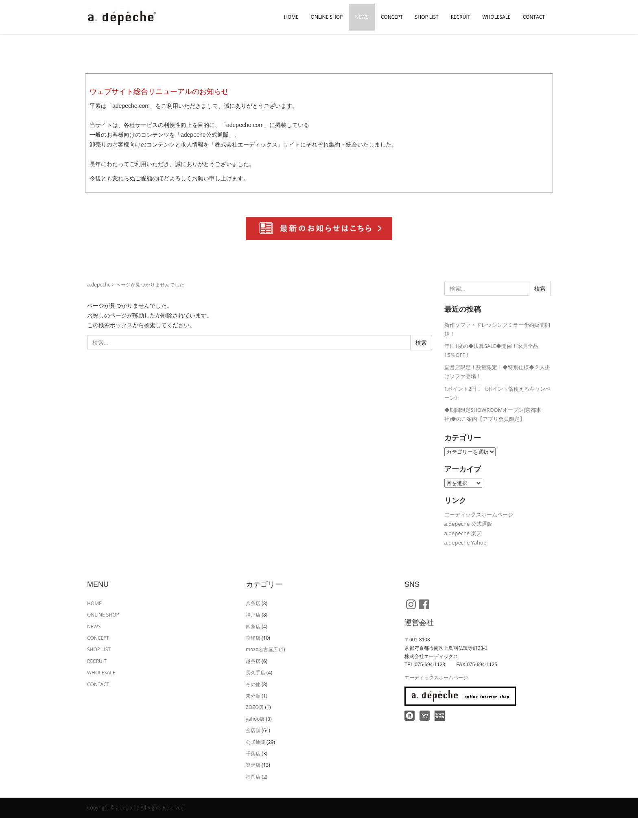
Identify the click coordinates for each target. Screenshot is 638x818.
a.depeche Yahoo (465, 542)
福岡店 (253, 776)
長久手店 (255, 672)
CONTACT (534, 16)
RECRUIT (460, 16)
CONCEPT (392, 16)
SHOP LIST (427, 16)
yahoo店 (255, 718)
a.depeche (99, 284)
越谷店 (253, 661)
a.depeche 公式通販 (468, 523)
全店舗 (253, 730)
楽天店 (253, 764)
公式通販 (255, 742)
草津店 (253, 637)
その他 (253, 684)
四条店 (253, 626)
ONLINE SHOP (327, 16)
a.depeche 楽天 (463, 533)
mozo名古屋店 (262, 649)
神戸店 (253, 614)
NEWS (361, 16)
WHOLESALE (496, 16)
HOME (291, 16)
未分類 (253, 695)
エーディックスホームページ (478, 514)
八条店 (253, 603)
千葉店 (253, 753)
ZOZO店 (255, 707)
